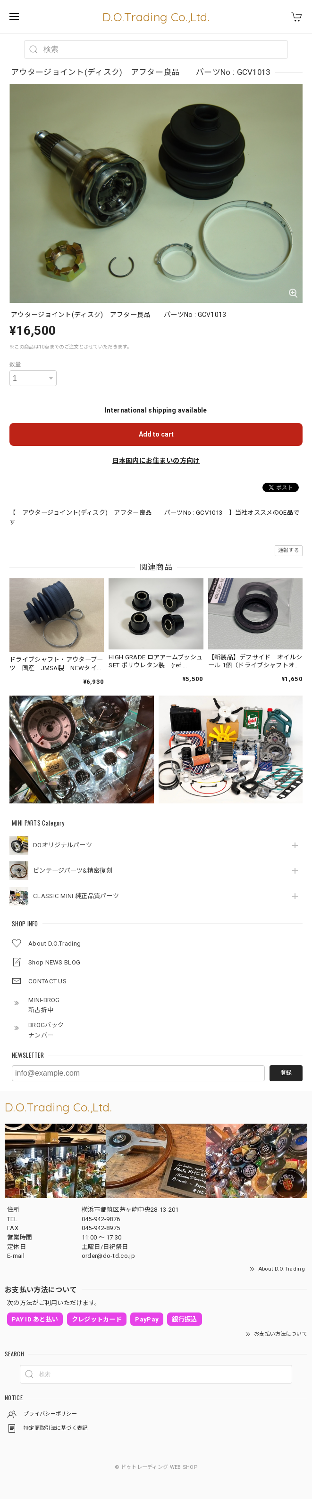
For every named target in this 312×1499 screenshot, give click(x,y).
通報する (288, 550)
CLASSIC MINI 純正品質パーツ (76, 895)
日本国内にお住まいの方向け (156, 460)
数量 (15, 364)
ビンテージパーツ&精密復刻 (72, 870)
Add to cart (156, 434)
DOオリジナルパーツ (62, 845)
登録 (286, 1073)
